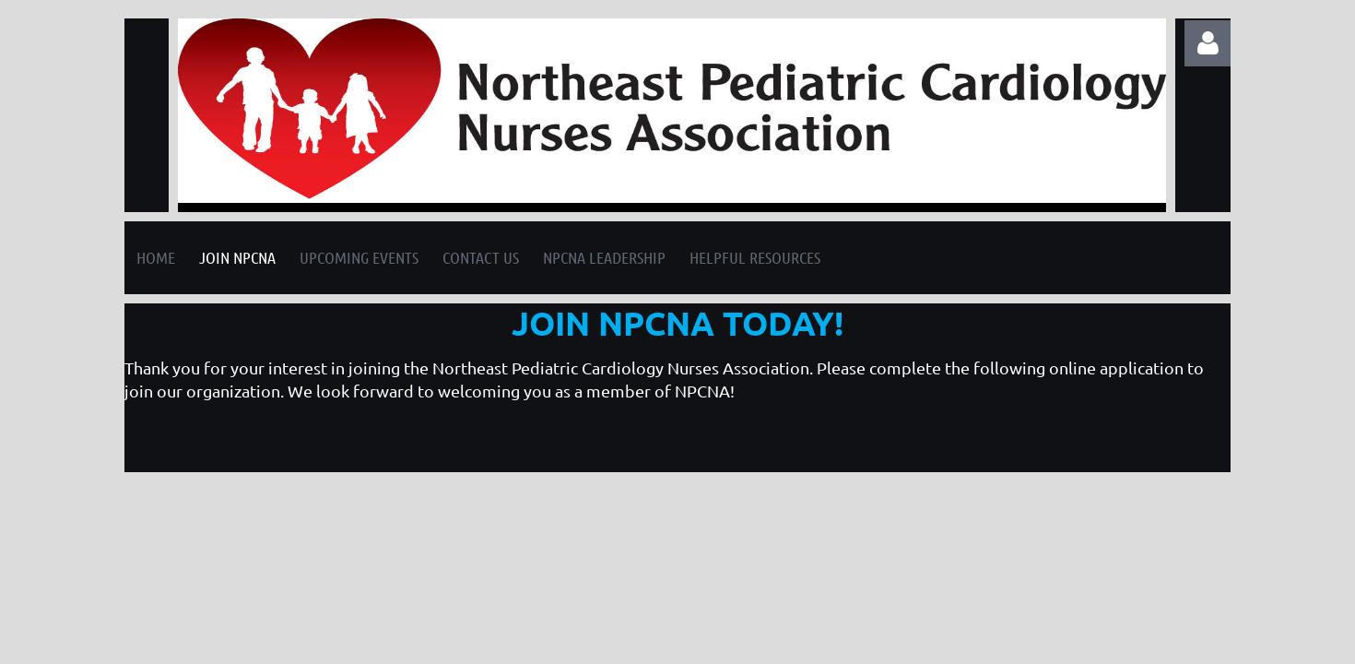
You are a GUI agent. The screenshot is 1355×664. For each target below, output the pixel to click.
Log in (1207, 43)
